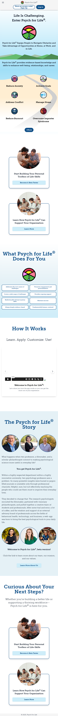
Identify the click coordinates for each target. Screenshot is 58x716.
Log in (40, 7)
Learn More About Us (29, 565)
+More (29, 130)
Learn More (29, 229)
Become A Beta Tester (29, 183)
